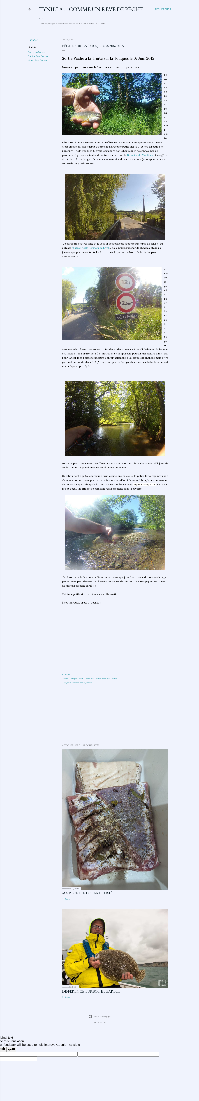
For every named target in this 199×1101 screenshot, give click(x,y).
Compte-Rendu (36, 52)
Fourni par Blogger (99, 1016)
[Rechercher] (163, 9)
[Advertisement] (115, 714)
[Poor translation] (11, 1049)
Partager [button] (32, 40)
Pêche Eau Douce (38, 56)
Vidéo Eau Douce (37, 60)
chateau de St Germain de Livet (90, 247)
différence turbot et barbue (91, 991)
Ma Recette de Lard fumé (87, 893)
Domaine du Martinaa (140, 155)
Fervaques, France (84, 683)
